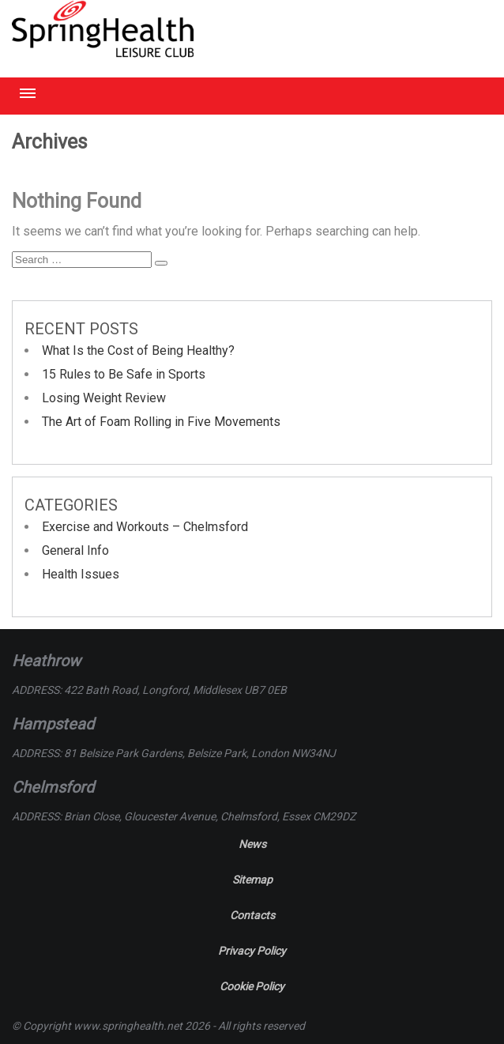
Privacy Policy (252, 950)
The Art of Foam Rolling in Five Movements (161, 421)
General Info (75, 550)
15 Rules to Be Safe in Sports (123, 374)
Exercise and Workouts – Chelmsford (145, 526)
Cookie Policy (252, 986)
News (252, 844)
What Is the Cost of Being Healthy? (138, 350)
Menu (27, 93)
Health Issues (80, 574)
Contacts (252, 915)
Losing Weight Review (104, 397)
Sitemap (252, 879)
